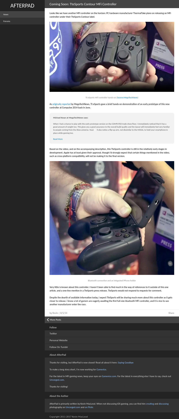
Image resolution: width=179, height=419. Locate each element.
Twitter (53, 333)
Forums (6, 21)
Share (171, 312)
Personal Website (58, 340)
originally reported (61, 104)
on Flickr (89, 407)
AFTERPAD (22, 5)
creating (150, 403)
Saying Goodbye (126, 362)
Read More (58, 139)
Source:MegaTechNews (127, 97)
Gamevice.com (109, 376)
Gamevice (101, 369)
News (5, 14)
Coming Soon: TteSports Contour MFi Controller (83, 4)
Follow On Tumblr (59, 347)
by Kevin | (58, 312)
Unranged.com (57, 379)
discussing (164, 403)
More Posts (55, 319)
